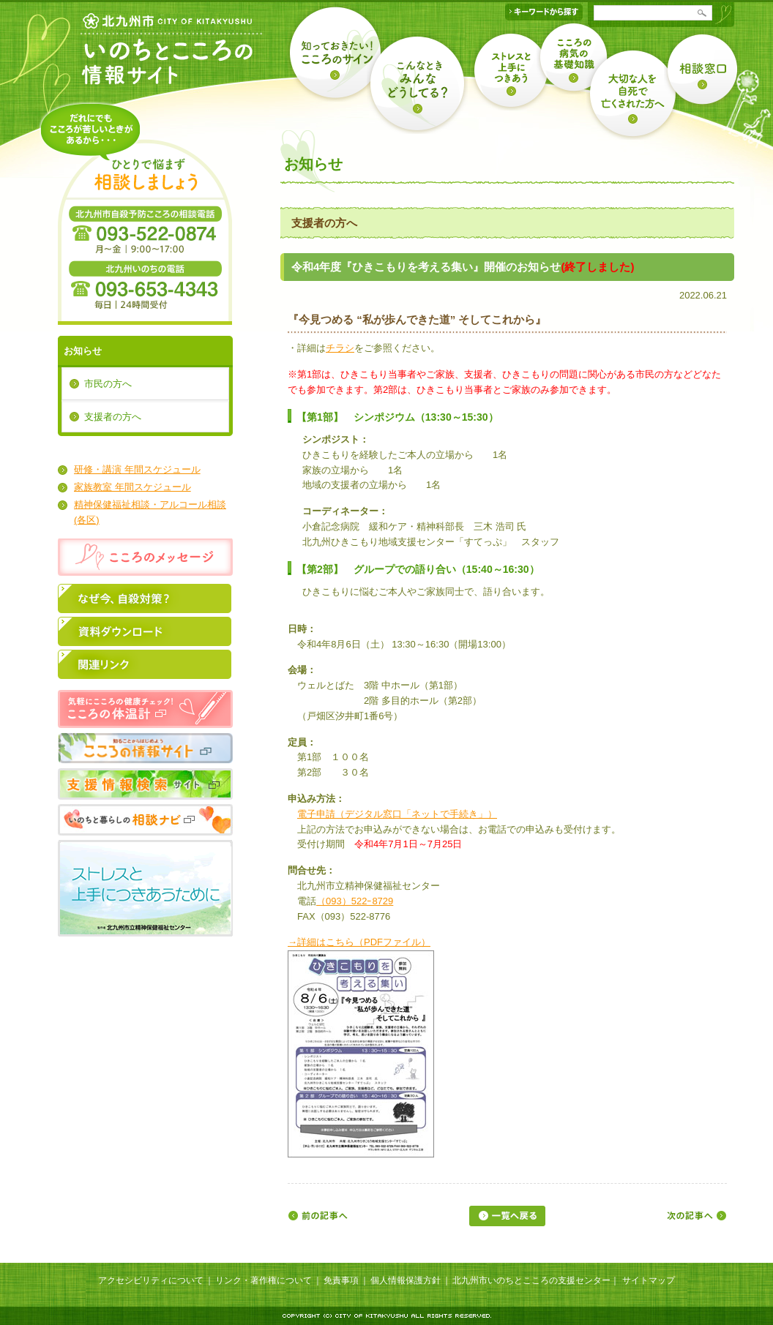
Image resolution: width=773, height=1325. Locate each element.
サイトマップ (648, 1280)
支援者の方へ (112, 416)
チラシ (340, 347)
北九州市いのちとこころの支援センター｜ (535, 1280)
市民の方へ (108, 383)
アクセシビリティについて (150, 1280)
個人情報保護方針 (405, 1280)
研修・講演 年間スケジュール (137, 469)
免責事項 (341, 1280)
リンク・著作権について (263, 1280)
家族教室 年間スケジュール (132, 486)
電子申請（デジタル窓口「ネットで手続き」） (397, 813)
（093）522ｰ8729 (354, 901)
